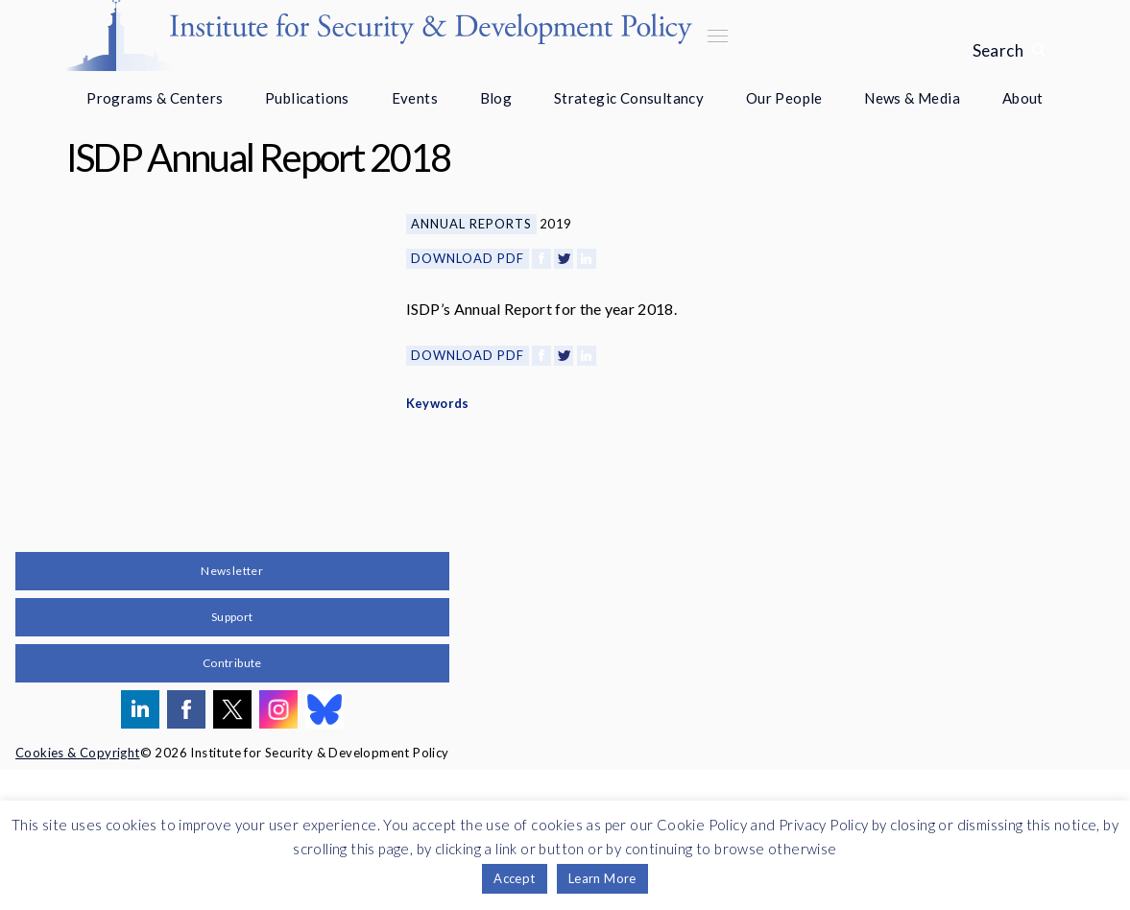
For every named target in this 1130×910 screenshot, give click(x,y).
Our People (784, 98)
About (1023, 98)
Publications (307, 98)
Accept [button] (514, 878)
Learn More (602, 878)
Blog (496, 98)
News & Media (912, 98)
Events (415, 98)
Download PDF (467, 258)
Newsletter (232, 711)
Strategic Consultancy (629, 98)
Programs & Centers (154, 98)
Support (232, 757)
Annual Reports (471, 223)
